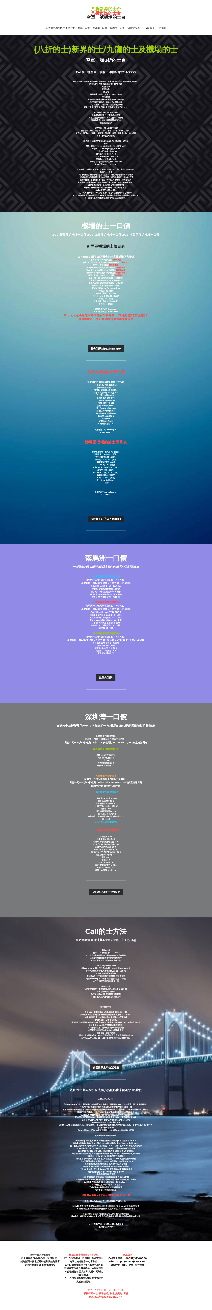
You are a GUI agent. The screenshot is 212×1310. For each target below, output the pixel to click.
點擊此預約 (105, 677)
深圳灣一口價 (117, 27)
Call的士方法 (134, 27)
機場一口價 (84, 27)
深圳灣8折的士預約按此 (106, 892)
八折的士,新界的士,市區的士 (60, 27)
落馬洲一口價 (100, 27)
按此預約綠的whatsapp (106, 348)
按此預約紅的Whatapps (106, 518)
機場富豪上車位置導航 (106, 1067)
